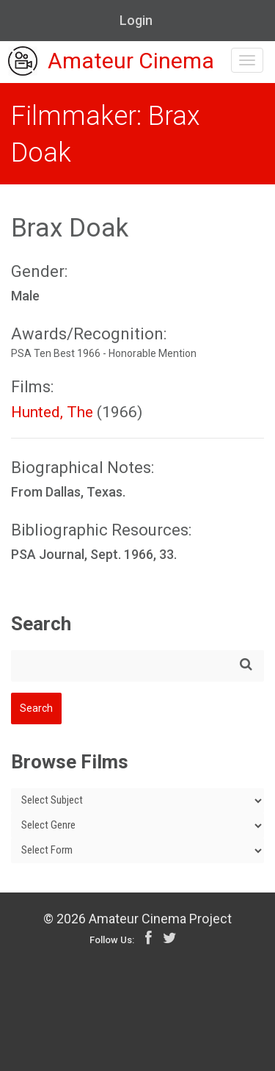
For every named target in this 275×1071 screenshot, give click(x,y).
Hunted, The (52, 412)
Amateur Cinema (111, 62)
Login (136, 20)
